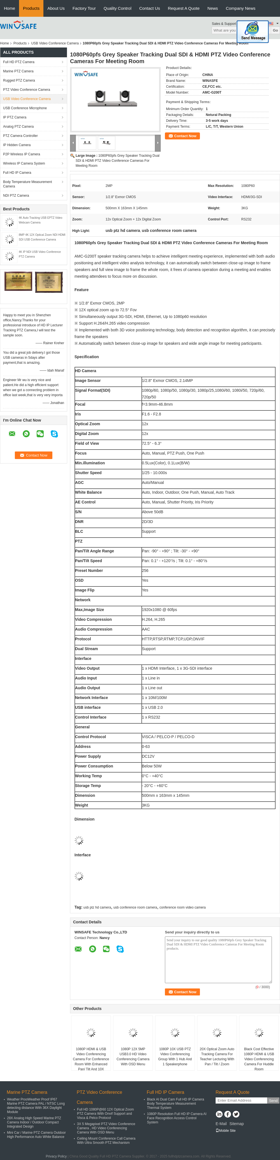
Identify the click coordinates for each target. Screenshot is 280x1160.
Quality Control (117, 8)
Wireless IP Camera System (24, 163)
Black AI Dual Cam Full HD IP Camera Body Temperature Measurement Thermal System (175, 1103)
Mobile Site (225, 1131)
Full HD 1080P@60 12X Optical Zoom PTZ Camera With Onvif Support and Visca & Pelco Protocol (105, 1113)
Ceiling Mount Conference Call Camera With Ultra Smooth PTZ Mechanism (106, 1141)
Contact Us (149, 8)
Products (31, 8)
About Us (56, 8)
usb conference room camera (135, 907)
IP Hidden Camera (17, 145)
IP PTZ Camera (14, 117)
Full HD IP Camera (17, 173)
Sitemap (236, 1123)
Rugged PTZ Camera (19, 80)
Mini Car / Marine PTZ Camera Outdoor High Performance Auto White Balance (36, 1135)
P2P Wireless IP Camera (21, 154)
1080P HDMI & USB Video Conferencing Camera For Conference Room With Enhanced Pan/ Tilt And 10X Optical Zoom (91, 1061)
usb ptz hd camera (97, 907)
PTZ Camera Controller (20, 136)
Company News (240, 8)
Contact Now (185, 136)
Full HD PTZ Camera (18, 62)
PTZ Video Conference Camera (26, 90)
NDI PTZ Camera (16, 196)
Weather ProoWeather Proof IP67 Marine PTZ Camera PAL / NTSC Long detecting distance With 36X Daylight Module (36, 1105)
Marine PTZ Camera (18, 71)
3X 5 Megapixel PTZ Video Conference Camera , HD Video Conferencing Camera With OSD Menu (106, 1128)
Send (273, 1101)
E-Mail (221, 1123)
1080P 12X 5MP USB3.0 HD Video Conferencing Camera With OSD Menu (132, 1056)
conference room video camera (182, 907)
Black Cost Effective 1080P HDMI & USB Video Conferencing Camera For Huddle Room (259, 1059)
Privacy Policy (56, 1156)
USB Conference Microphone (25, 108)
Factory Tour (84, 8)
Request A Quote (183, 8)
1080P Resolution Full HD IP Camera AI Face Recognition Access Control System (176, 1118)
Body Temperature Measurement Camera (27, 184)
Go (275, 30)
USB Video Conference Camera (55, 43)
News (212, 8)
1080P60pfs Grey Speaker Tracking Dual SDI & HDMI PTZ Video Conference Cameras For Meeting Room (117, 161)
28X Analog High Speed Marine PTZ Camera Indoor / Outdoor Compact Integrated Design (34, 1122)
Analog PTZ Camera (18, 127)
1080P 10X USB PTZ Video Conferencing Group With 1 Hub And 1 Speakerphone (175, 1056)
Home (9, 8)
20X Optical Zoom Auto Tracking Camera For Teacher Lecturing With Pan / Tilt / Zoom (217, 1056)
